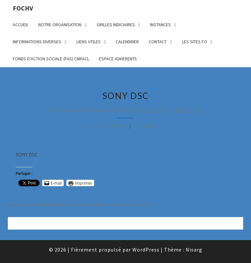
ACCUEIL (20, 25)
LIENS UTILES (88, 42)
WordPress (145, 249)
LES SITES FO (194, 42)
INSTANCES (160, 25)
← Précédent (106, 126)
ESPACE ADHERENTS (118, 59)
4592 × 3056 (149, 110)
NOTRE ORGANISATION (59, 25)
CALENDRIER (127, 42)
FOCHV (23, 8)
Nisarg (194, 249)
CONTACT (158, 42)
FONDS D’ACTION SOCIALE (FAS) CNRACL (51, 59)
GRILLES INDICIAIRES (116, 25)
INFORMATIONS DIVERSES (37, 42)
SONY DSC (188, 110)
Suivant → (149, 126)
